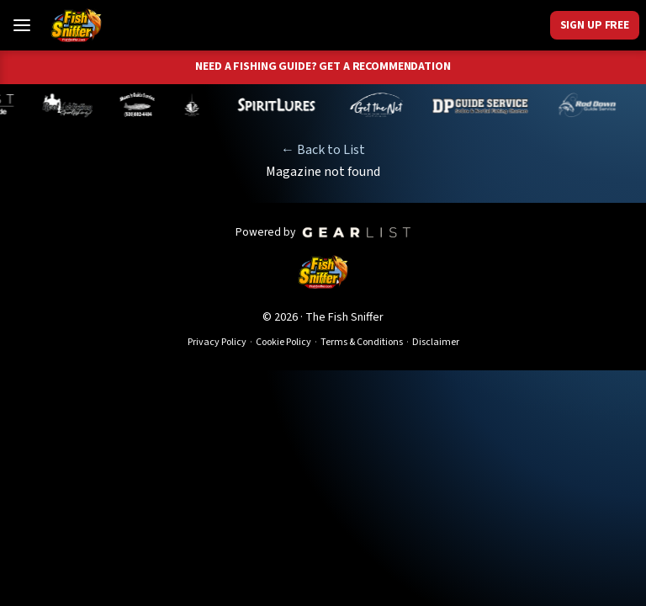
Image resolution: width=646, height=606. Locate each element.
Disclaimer (435, 342)
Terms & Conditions (361, 342)
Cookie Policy (283, 342)
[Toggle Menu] (22, 25)
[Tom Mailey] (380, 105)
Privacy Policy (217, 342)
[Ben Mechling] (71, 105)
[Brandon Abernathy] (593, 105)
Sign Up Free (594, 25)
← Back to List (323, 150)
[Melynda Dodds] (195, 105)
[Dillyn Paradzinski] (484, 105)
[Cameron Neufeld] (279, 105)
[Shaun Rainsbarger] (141, 105)
